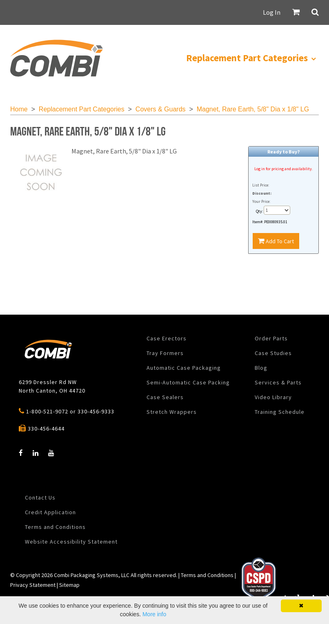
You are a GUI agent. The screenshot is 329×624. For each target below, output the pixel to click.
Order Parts (271, 338)
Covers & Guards (161, 109)
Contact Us (40, 497)
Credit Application (50, 512)
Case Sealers (165, 397)
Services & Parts (278, 382)
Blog (261, 367)
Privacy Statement (33, 584)
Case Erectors (167, 338)
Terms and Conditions (55, 527)
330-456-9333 (96, 411)
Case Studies (273, 353)
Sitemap (69, 584)
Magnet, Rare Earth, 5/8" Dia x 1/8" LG (253, 109)
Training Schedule (280, 411)
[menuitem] (56, 58)
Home (19, 109)
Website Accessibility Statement (71, 541)
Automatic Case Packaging (184, 367)
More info (154, 614)
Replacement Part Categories (81, 109)
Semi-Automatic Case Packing (188, 382)
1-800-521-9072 (47, 411)
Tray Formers (165, 353)
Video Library (273, 397)
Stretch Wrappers (172, 411)
